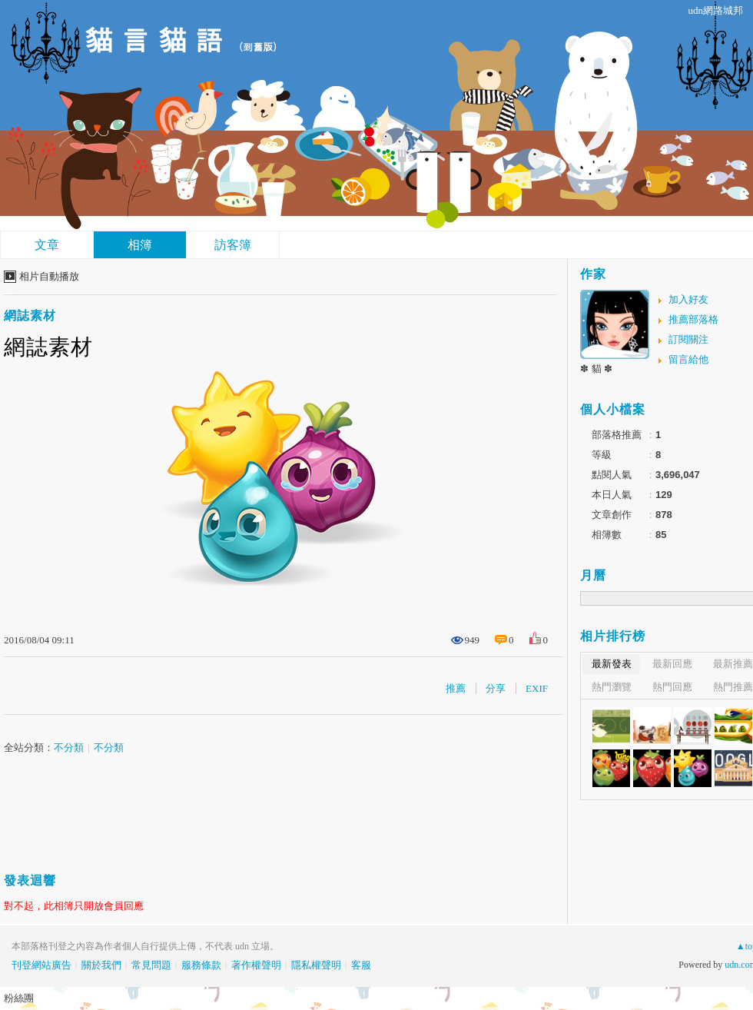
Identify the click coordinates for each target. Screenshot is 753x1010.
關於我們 (101, 965)
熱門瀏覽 (612, 687)
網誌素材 (30, 315)
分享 (496, 688)
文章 (47, 244)
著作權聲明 (256, 965)
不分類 (69, 747)
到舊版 (258, 46)
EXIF (537, 688)
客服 (361, 965)
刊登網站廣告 (41, 965)
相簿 (140, 244)
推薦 (456, 688)
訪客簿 (232, 244)
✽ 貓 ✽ (596, 368)
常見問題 (151, 965)
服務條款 (201, 965)
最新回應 (672, 663)
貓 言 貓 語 (154, 38)
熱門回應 (672, 687)
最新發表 (612, 663)
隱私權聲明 (316, 965)
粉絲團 (19, 998)
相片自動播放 (49, 276)
